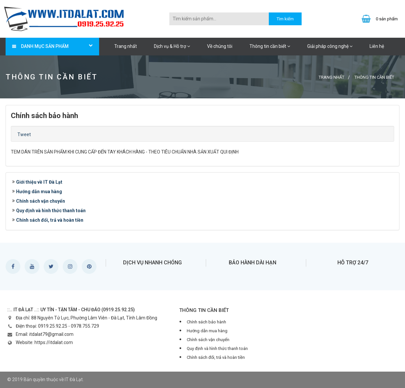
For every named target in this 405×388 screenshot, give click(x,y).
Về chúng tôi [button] (219, 46)
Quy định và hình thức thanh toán (51, 210)
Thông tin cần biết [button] (269, 46)
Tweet (24, 134)
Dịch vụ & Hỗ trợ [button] (172, 46)
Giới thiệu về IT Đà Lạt (39, 182)
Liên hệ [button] (377, 46)
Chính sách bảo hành (206, 321)
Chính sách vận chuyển (40, 201)
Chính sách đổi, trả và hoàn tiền (49, 220)
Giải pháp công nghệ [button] (329, 46)
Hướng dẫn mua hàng (39, 191)
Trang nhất (125, 46)
